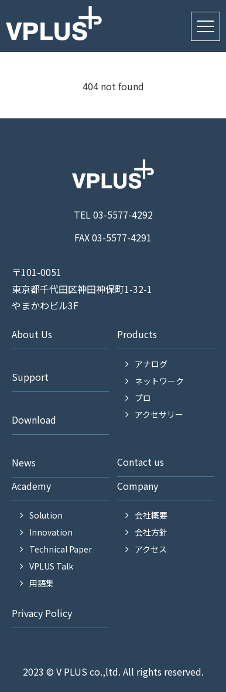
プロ (143, 398)
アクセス (151, 549)
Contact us (140, 462)
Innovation (51, 532)
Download (34, 420)
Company (137, 486)
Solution (46, 515)
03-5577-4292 (123, 214)
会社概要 (151, 515)
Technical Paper (60, 549)
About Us (32, 334)
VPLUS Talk (51, 566)
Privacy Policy (42, 613)
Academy (31, 486)
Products (137, 334)
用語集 (41, 583)
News (24, 462)
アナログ (151, 364)
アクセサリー (159, 414)
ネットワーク (159, 381)
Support (30, 377)
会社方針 (151, 532)
